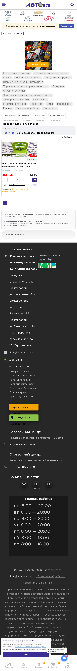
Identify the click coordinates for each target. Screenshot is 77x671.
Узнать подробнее (37, 64)
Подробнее (66, 26)
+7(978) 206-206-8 (22, 467)
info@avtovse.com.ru (23, 353)
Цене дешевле (26, 133)
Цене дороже (45, 133)
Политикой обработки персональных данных (30, 646)
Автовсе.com (52, 570)
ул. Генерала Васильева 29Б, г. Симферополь (21, 313)
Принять (26, 654)
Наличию (8, 133)
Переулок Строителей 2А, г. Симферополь (21, 281)
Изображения (68, 137)
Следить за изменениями (20, 418)
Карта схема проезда (19, 408)
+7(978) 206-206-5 (22, 445)
